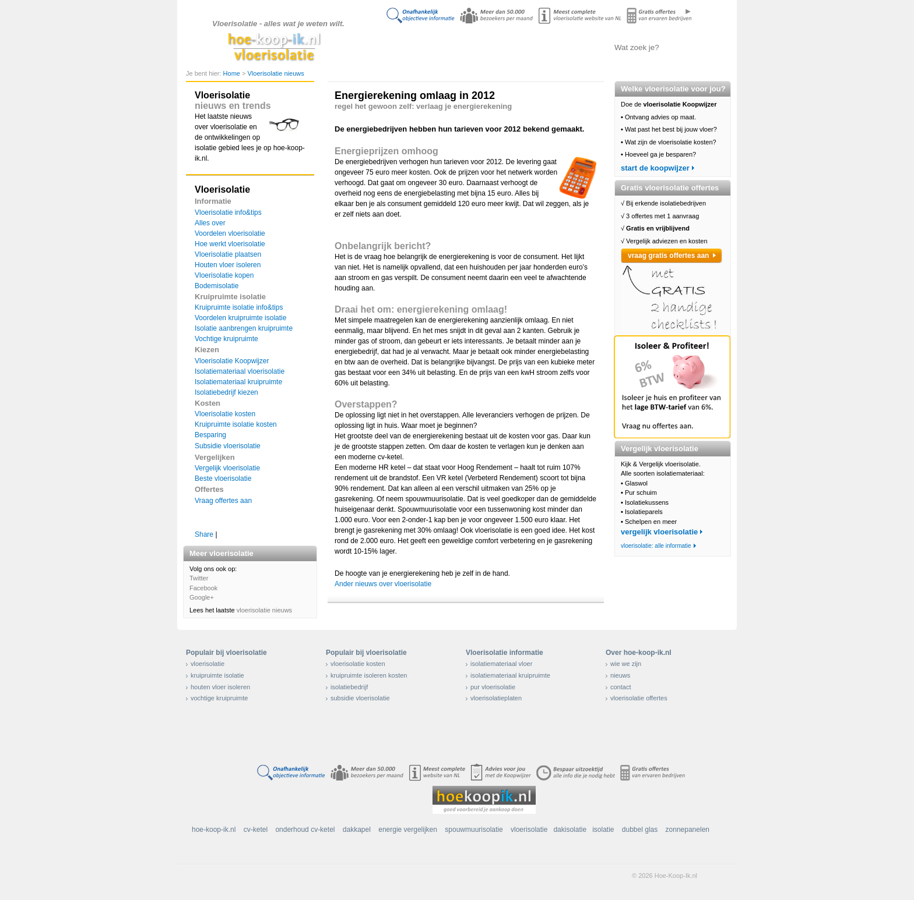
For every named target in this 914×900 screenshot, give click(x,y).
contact (620, 686)
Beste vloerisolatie (223, 478)
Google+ (201, 597)
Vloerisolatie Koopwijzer (232, 361)
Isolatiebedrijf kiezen (226, 392)
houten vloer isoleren (220, 686)
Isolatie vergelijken (512, 47)
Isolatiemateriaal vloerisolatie (239, 371)
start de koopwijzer (655, 168)
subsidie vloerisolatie (360, 698)
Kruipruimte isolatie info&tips (239, 307)
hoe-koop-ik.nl (213, 829)
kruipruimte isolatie (217, 675)
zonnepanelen (687, 829)
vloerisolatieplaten (496, 698)
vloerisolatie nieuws (264, 610)
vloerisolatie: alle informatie (656, 546)
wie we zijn (625, 663)
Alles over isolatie (454, 47)
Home (232, 73)
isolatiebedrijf (349, 686)
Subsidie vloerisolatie (228, 446)
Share (204, 534)
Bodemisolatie (216, 286)
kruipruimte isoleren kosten (369, 675)
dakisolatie (569, 829)
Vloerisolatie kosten (225, 414)
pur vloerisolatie (492, 686)
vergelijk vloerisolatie (659, 531)
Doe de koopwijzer (396, 47)
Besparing (210, 435)
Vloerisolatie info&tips (228, 212)
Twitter (198, 578)
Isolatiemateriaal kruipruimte (238, 382)
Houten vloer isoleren (228, 265)
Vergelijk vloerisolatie (227, 468)
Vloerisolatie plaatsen (228, 254)
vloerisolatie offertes (638, 698)
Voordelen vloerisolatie (230, 233)
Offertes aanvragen (570, 47)
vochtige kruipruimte (219, 698)
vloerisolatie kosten (358, 663)
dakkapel (357, 829)
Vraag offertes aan (223, 501)
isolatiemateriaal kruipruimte (510, 675)
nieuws (620, 675)
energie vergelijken (407, 829)
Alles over (210, 223)
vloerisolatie (207, 663)
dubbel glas (640, 829)
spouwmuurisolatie (473, 829)
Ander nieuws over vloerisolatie (383, 584)
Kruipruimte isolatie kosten (236, 424)
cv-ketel (256, 829)
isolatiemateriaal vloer (501, 663)
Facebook (203, 587)
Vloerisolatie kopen (224, 275)
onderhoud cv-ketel (305, 829)
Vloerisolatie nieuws (275, 73)
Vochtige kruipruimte (226, 339)
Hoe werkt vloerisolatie (230, 244)
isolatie (603, 829)
